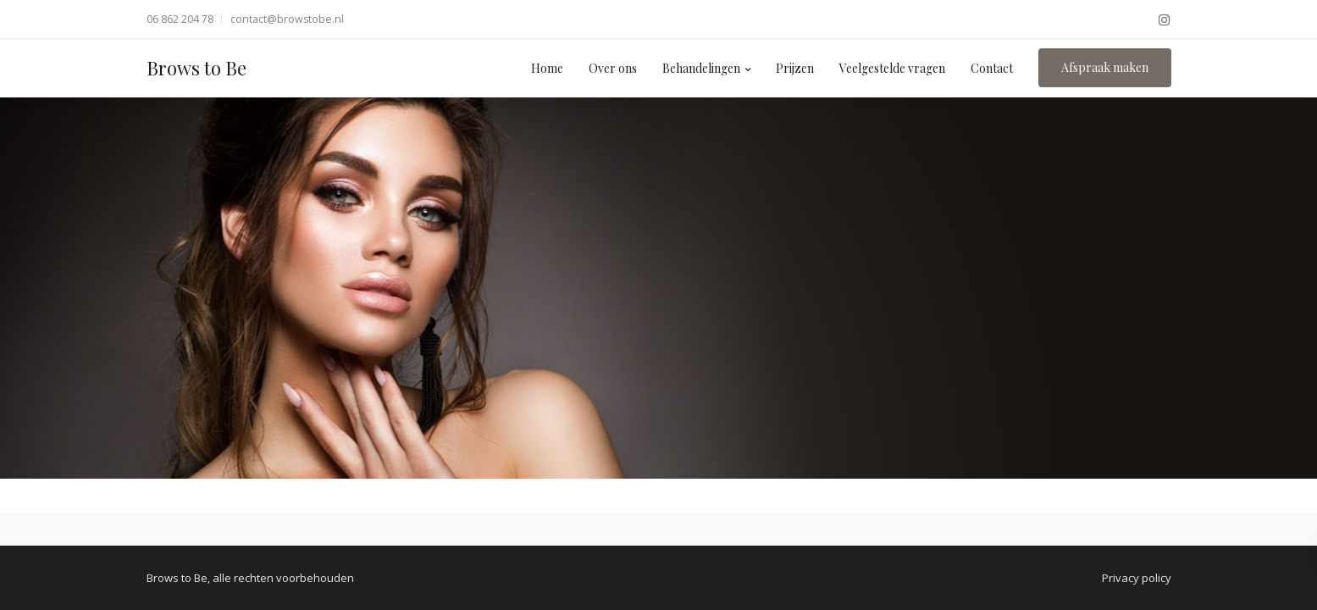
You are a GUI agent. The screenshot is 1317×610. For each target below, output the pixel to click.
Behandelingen (701, 68)
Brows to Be (196, 67)
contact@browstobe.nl (287, 19)
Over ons (613, 68)
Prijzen (795, 68)
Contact (992, 68)
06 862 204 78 (180, 19)
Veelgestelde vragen (892, 68)
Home (547, 68)
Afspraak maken (1104, 67)
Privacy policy (1136, 577)
